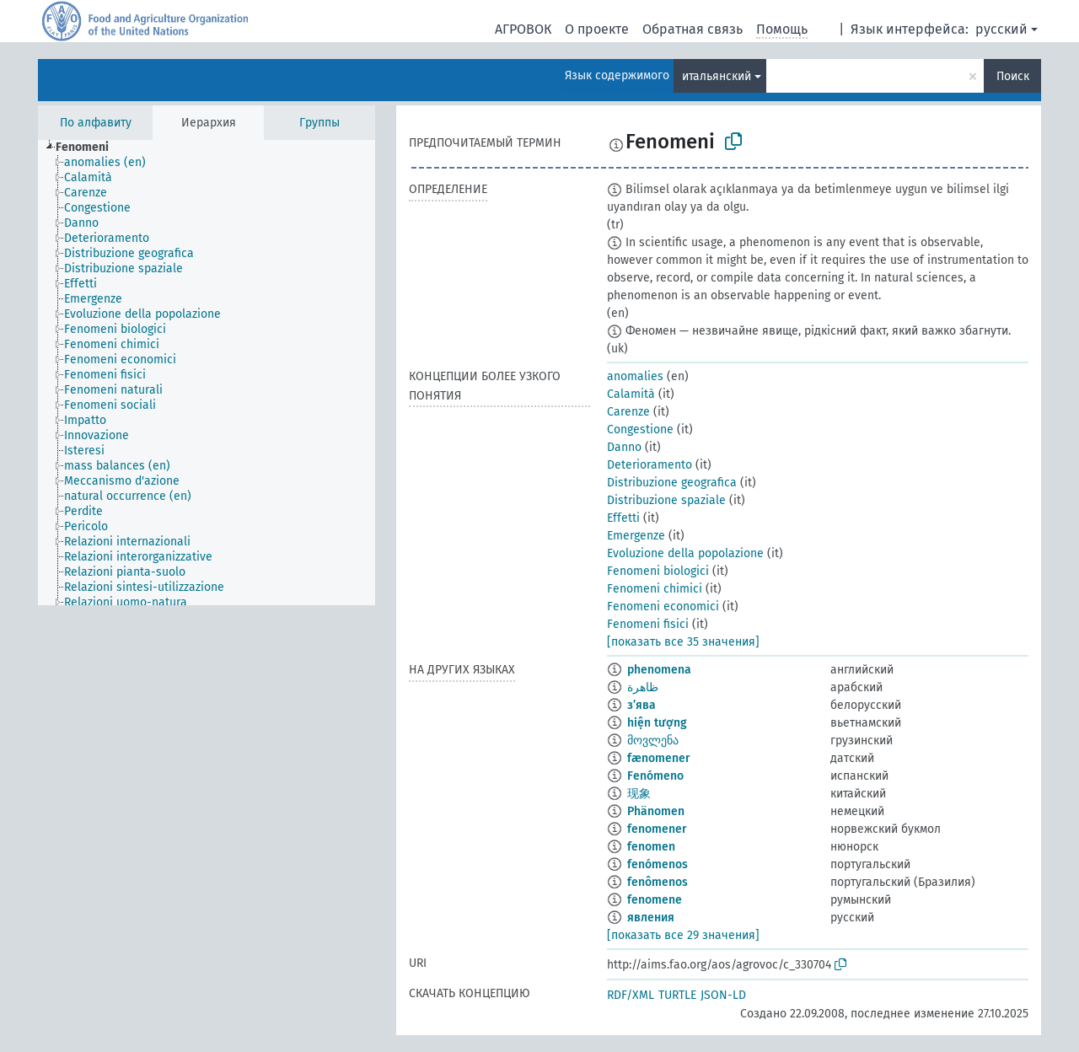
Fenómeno (655, 776)
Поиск (1012, 76)
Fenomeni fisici (648, 624)
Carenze (628, 412)
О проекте (597, 29)
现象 (639, 793)
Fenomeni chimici (654, 589)
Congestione (640, 429)
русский (1001, 29)
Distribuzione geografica (672, 482)
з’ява (641, 705)
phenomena (659, 670)
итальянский (716, 76)
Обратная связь (692, 29)
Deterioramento (649, 465)
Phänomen (655, 811)
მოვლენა (653, 740)
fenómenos (657, 864)
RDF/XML (630, 995)
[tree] (206, 372)
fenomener (657, 829)
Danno (624, 447)
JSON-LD (723, 995)
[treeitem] (89, 147)
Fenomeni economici (663, 606)
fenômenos (657, 882)
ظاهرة (642, 687)
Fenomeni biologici (658, 571)
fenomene (654, 900)
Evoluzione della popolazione (685, 553)
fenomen (651, 847)
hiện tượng (657, 723)
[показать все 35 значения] (683, 642)
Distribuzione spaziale (666, 500)
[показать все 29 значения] (683, 935)
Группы (319, 122)
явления (650, 917)
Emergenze (636, 536)
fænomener (658, 758)
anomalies (635, 376)
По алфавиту (96, 122)
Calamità (631, 394)
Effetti (623, 518)
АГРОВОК (523, 29)
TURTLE (677, 995)
